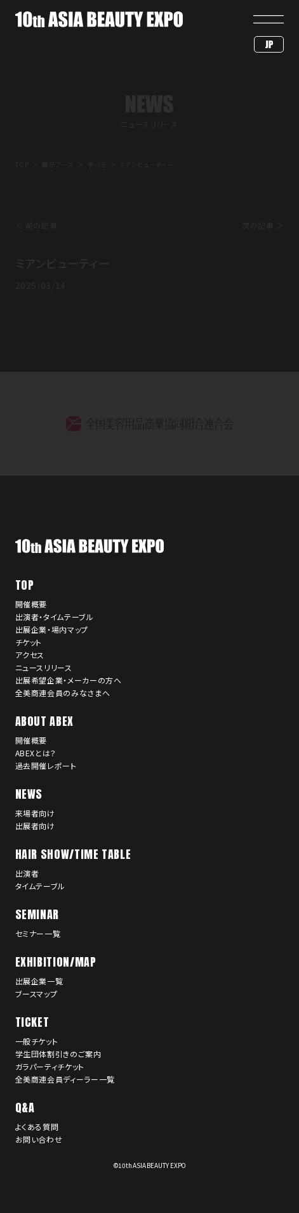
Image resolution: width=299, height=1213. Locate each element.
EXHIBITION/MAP (55, 961)
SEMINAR (37, 914)
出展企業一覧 (39, 980)
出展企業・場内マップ (51, 629)
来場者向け (35, 813)
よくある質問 (37, 1126)
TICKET (32, 1022)
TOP (24, 585)
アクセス (30, 654)
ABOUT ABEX (44, 721)
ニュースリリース (43, 667)
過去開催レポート (46, 765)
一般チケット (36, 1041)
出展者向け (35, 825)
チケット (29, 642)
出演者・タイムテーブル (54, 616)
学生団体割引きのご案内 (58, 1053)
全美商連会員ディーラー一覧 (65, 1079)
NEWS (29, 794)
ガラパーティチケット (49, 1066)
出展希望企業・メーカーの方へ (68, 680)
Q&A (25, 1107)
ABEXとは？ (35, 752)
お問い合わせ (39, 1139)
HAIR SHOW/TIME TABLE (73, 854)
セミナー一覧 (38, 933)
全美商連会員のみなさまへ (62, 692)
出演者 (27, 873)
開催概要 (31, 604)
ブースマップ (36, 993)
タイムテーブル (40, 885)
